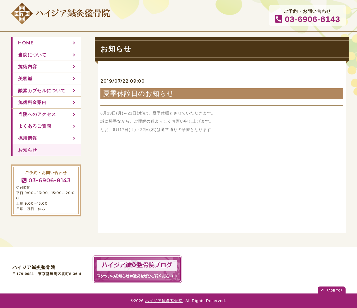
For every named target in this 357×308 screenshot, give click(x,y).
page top (331, 289)
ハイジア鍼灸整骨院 (164, 301)
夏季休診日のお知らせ (138, 93)
